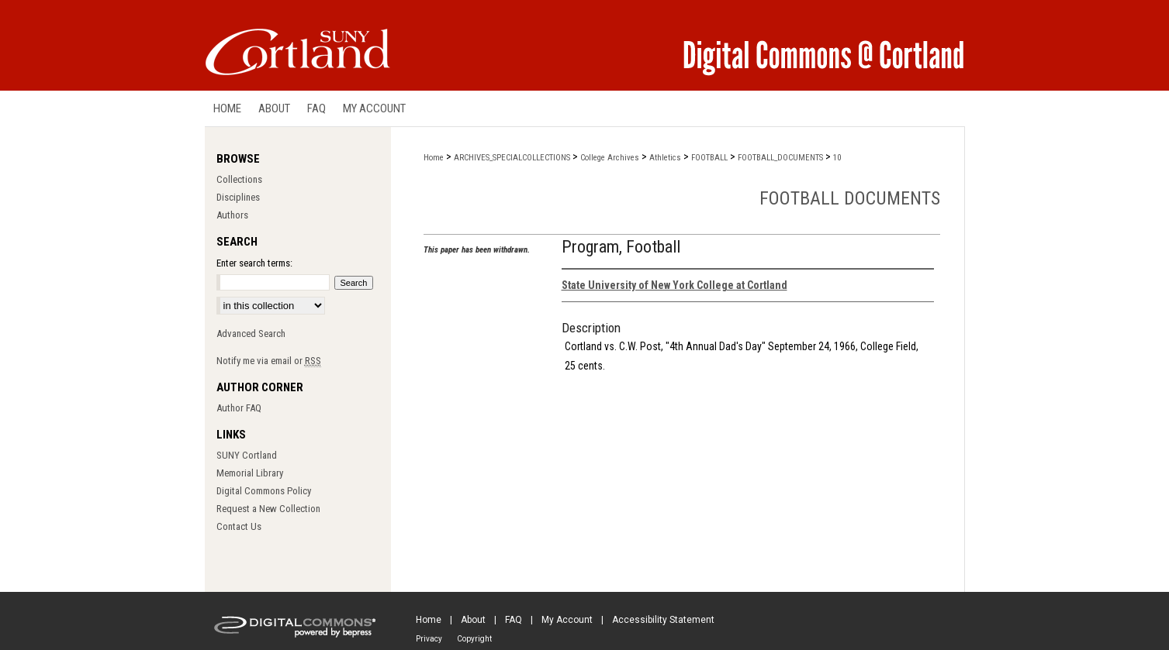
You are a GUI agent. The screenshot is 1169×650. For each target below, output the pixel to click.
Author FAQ (238, 408)
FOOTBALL (709, 158)
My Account (567, 619)
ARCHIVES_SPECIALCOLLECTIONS (512, 158)
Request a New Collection (268, 508)
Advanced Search (250, 333)
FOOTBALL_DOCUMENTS (780, 158)
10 (837, 158)
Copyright (474, 639)
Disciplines (238, 197)
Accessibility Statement (663, 619)
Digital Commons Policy (263, 491)
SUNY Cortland (246, 455)
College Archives (609, 158)
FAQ (513, 619)
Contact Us (238, 526)
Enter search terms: (254, 263)
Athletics (665, 158)
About (473, 619)
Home (434, 158)
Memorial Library (249, 473)
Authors (232, 215)
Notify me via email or (268, 360)
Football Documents (849, 198)
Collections (239, 179)
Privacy (429, 639)
